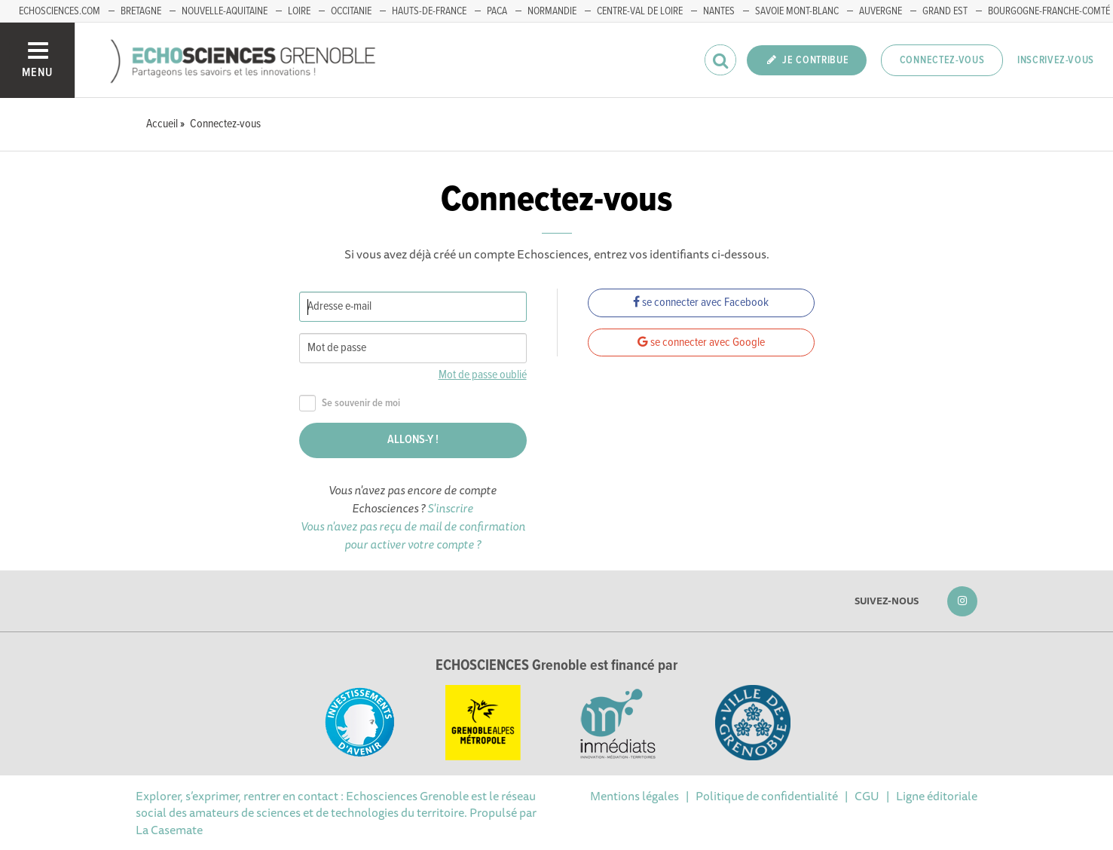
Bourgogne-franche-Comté (1049, 11)
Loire (299, 11)
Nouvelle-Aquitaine (225, 11)
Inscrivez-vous (1055, 60)
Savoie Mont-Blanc (797, 11)
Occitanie (351, 11)
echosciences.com (59, 11)
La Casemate (169, 829)
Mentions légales (634, 796)
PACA (497, 11)
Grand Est (945, 11)
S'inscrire (450, 508)
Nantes (719, 11)
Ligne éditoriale (936, 796)
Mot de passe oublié (483, 375)
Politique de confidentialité (767, 796)
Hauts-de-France (429, 11)
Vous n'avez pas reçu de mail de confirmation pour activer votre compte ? (413, 535)
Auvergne (880, 11)
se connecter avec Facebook (701, 302)
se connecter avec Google (701, 342)
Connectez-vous (942, 60)
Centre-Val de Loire (640, 11)
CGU (867, 796)
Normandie (551, 11)
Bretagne (141, 11)
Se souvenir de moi (349, 403)
